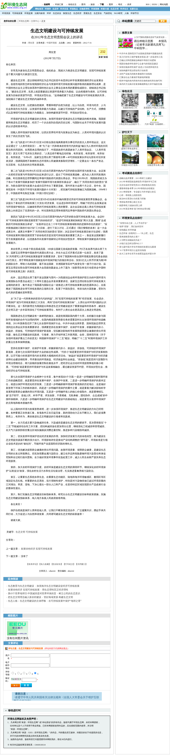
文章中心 (35, 21)
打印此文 (69, 564)
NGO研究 (118, 13)
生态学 (55, 9)
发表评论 (32, 564)
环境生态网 (24, 21)
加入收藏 (45, 564)
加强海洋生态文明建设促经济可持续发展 (58, 586)
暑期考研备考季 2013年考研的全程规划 (136, 188)
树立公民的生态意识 (69, 593)
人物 (127, 13)
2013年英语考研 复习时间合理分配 (134, 209)
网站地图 (164, 4)
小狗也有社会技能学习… (130, 124)
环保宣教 (95, 9)
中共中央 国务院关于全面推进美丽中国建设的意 (141, 53)
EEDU (154, 4)
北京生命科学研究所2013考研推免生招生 (137, 185)
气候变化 (108, 13)
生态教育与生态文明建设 (21, 586)
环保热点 (74, 9)
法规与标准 (40, 13)
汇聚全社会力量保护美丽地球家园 (134, 77)
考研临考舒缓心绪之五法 (130, 202)
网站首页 (39, 9)
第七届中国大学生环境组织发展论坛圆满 (137, 247)
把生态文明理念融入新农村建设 (24, 597)
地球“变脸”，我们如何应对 (131, 226)
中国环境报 (51, 43)
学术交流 (64, 9)
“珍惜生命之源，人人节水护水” (133, 223)
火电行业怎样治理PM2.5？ (131, 243)
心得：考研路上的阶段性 (130, 195)
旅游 (93, 4)
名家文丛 (134, 9)
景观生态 (87, 13)
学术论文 (124, 9)
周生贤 (31, 43)
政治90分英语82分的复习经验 (132, 198)
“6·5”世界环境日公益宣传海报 (132, 250)
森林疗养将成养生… (130, 148)
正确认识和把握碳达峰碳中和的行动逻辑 (137, 60)
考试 (120, 4)
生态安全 (98, 13)
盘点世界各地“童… (155, 148)
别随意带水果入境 (155, 165)
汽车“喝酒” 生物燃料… (155, 124)
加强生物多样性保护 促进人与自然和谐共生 (138, 67)
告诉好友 (57, 564)
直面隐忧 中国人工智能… (155, 108)
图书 (83, 4)
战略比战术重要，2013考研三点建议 (135, 178)
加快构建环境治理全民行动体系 (133, 70)
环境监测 (28, 13)
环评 (49, 13)
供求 (129, 4)
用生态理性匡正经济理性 (55, 589)
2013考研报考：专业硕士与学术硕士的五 (137, 192)
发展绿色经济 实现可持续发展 (36, 549)
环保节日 (135, 13)
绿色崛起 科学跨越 (127, 230)
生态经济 (77, 13)
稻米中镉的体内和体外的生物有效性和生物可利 (140, 81)
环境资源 (6, 13)
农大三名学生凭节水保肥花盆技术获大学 (137, 254)
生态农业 (57, 13)
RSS (147, 4)
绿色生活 (72, 4)
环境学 (48, 9)
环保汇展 (59, 4)
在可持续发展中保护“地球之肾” (65, 601)
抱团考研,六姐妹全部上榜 (130, 205)
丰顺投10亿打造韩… (130, 165)
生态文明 (114, 9)
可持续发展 (17, 13)
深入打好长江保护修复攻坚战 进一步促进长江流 (141, 57)
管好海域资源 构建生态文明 (58, 597)
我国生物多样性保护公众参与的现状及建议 (138, 64)
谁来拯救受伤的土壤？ (129, 237)
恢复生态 (67, 13)
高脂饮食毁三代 (130, 108)
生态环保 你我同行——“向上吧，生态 (136, 233)
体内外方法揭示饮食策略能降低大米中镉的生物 (140, 84)
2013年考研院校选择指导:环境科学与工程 (137, 181)
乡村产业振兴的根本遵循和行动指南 (135, 74)
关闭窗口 (81, 564)
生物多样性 (84, 9)
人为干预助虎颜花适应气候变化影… (150, 37)
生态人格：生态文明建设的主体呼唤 (27, 601)
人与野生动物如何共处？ (130, 240)
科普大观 (105, 9)
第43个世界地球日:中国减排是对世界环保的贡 (32, 593)
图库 (111, 4)
